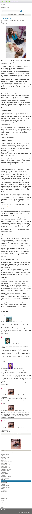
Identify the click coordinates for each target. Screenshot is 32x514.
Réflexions (5, 482)
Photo (3, 475)
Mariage (4, 472)
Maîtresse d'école (6, 467)
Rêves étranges (6, 485)
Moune (4, 321)
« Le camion (13, 433)
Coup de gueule (6, 457)
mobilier (5, 23)
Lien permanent (21, 20)
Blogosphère (5, 454)
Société (4, 488)
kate (4, 343)
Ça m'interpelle (6, 455)
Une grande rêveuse (9, 1)
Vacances (4, 490)
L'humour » (19, 433)
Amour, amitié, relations (8, 452)
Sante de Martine (6, 487)
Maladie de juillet (6, 469)
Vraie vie (4, 491)
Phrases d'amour (6, 476)
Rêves (3, 484)
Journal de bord (6, 464)
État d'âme (5, 458)
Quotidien (5, 22)
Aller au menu (5, 7)
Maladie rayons (6, 470)
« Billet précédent (11, 14)
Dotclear (28, 512)
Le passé (4, 466)
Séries (3, 494)
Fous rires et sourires (7, 461)
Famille (4, 460)
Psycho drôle (5, 478)
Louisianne (5, 20)
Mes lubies (5, 473)
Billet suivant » (21, 14)
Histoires (4, 463)
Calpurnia (5, 368)
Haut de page (4, 498)
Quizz (3, 479)
